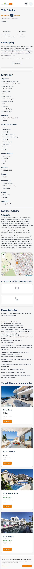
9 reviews (17, 15)
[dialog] (17, 562)
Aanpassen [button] (5, 566)
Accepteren (27, 566)
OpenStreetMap (28, 275)
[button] (17, 262)
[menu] (31, 4)
